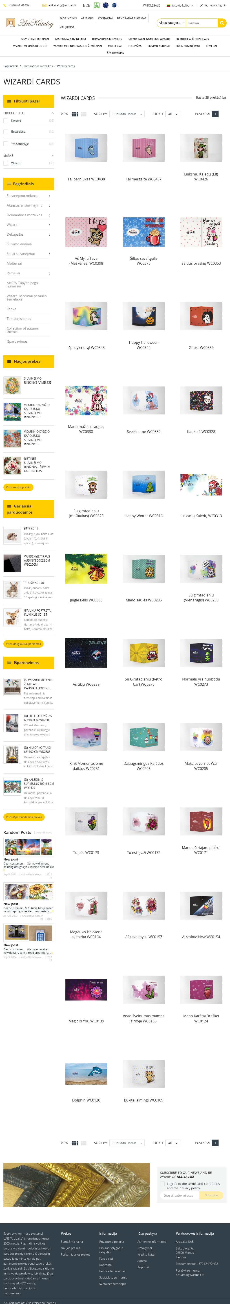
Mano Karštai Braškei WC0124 (201, 1015)
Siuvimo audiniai (159, 46)
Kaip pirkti (106, 1255)
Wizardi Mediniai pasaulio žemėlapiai (77, 46)
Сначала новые (128, 110)
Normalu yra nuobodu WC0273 (201, 678)
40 (174, 110)
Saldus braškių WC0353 (201, 259)
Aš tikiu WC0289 (86, 680)
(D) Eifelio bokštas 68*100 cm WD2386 (38, 714)
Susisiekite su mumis (113, 1274)
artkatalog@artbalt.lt (59, 5)
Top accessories (19, 315)
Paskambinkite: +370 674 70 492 (197, 1260)
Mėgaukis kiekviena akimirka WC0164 (86, 931)
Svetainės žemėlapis (112, 1280)
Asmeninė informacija (151, 1238)
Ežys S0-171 (32, 525)
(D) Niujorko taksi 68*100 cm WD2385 (37, 746)
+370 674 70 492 (16, 5)
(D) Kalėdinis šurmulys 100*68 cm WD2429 (39, 780)
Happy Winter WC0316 (144, 512)
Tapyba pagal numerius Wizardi (149, 39)
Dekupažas (135, 46)
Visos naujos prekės (18, 484)
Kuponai (143, 1263)
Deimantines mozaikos (107, 39)
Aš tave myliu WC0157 (143, 933)
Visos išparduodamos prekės (24, 813)
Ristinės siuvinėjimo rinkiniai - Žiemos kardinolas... (37, 461)
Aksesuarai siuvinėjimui (70, 39)
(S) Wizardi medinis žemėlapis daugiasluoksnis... (38, 680)
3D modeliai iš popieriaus (192, 39)
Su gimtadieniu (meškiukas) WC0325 (86, 510)
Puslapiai (202, 110)
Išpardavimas (115, 53)
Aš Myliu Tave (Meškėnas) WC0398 (86, 257)
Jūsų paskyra (147, 1229)
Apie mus (87, 18)
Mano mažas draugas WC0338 (86, 425)
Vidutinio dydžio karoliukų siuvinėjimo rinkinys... (37, 434)
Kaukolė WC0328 (201, 428)
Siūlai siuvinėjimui (188, 46)
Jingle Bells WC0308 (86, 596)
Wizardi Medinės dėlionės (30, 46)
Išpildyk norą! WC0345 (86, 343)
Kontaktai (105, 18)
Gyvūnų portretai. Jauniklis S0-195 (38, 609)
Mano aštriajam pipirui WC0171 (201, 846)
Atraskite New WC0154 (201, 933)
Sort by (100, 110)
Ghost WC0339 (201, 343)
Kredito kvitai (146, 1251)
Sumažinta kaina (72, 1238)
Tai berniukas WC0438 (86, 175)
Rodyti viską (44, 829)
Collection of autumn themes (23, 326)
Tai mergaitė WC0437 (143, 175)
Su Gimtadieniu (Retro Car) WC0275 (143, 678)
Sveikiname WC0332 (144, 428)
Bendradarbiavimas (131, 18)
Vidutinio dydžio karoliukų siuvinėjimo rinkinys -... (37, 407)
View (64, 110)
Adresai (142, 1257)
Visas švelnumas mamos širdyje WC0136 (143, 1015)
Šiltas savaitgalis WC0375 (143, 257)
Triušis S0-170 (34, 579)
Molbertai (115, 46)
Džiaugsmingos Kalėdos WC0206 (144, 762)
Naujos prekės (70, 1244)
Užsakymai (144, 1244)
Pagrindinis (68, 18)
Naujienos (67, 27)
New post (10, 855)
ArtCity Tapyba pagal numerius (23, 281)
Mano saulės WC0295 (144, 596)
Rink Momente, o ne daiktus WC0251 (86, 762)
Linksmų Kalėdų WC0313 (201, 512)
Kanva (11, 305)
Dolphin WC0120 (86, 1096)
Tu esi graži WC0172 (143, 849)
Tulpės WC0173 (86, 849)
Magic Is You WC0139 (86, 1017)
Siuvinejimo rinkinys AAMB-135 (37, 377)
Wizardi (12, 221)
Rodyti (157, 110)
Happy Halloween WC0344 (144, 341)
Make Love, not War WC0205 (201, 762)
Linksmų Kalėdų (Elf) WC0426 (201, 173)
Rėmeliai (211, 46)
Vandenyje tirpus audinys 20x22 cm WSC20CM (37, 557)
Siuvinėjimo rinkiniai (35, 39)
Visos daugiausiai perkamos (23, 640)
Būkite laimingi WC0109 (143, 1096)
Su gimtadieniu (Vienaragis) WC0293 (201, 594)
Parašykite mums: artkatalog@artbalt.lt (190, 1269)
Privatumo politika (111, 1238)
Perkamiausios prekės (75, 1251)
